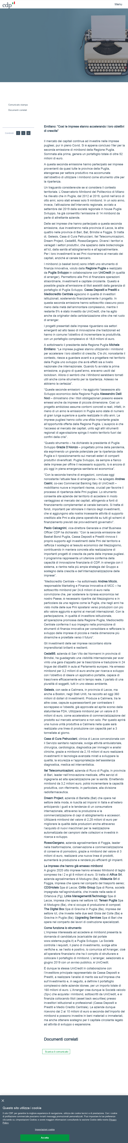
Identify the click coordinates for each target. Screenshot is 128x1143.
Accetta (45, 1137)
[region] (64, 1119)
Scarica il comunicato (56, 1051)
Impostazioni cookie (45, 1129)
